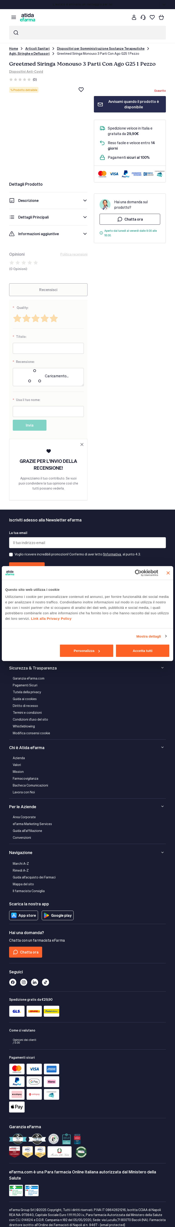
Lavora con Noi (24, 792)
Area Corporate (24, 817)
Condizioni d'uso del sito (30, 719)
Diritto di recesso (25, 706)
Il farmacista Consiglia (29, 891)
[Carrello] (161, 17)
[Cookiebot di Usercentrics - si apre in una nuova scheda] (138, 572)
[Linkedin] (34, 982)
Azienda (19, 758)
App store (23, 915)
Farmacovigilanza (25, 778)
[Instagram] (23, 982)
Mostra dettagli (148, 636)
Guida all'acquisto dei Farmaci (34, 877)
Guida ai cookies (25, 699)
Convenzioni (22, 837)
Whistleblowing (24, 726)
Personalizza (87, 651)
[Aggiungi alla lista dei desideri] (81, 89)
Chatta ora (130, 219)
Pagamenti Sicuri (25, 685)
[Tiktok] (45, 982)
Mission (18, 772)
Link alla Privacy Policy (51, 618)
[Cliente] (134, 17)
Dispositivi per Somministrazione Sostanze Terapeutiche (100, 48)
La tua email (18, 533)
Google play (58, 915)
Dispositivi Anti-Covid (26, 71)
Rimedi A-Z (21, 870)
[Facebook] (12, 982)
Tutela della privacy (27, 692)
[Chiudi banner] (168, 572)
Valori (17, 765)
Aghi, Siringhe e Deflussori (29, 53)
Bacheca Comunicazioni (30, 785)
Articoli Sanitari (37, 48)
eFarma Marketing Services (32, 824)
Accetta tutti (143, 651)
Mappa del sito (23, 884)
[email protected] (112, 1225)
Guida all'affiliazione (27, 831)
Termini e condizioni (27, 712)
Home (13, 48)
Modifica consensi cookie (31, 733)
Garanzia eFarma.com (28, 678)
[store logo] (27, 17)
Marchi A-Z (21, 863)
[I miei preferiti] (152, 17)
